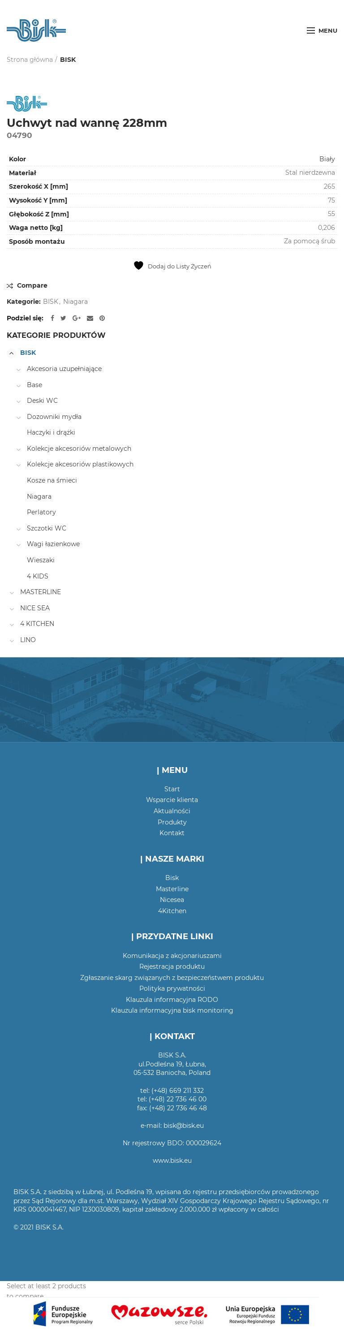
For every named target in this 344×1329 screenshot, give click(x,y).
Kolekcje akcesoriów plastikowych (80, 464)
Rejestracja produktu (172, 966)
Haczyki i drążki (51, 432)
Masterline (172, 889)
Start (172, 789)
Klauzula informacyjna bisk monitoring (172, 1010)
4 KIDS (37, 576)
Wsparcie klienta (172, 799)
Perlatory (41, 512)
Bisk (172, 877)
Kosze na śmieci (52, 480)
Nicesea (172, 899)
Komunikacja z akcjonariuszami (172, 955)
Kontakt (172, 833)
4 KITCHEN (37, 624)
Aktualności (172, 811)
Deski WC (42, 401)
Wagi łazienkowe (53, 544)
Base (34, 385)
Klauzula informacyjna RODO (172, 999)
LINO (28, 640)
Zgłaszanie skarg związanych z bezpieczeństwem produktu (172, 977)
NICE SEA (35, 608)
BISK (68, 60)
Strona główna (30, 60)
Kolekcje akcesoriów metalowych (79, 448)
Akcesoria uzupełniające (64, 369)
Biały (327, 159)
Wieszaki (41, 560)
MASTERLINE (40, 592)
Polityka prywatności (172, 988)
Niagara (75, 302)
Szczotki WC (46, 528)
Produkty (172, 822)
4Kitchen (172, 911)
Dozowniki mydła (54, 417)
